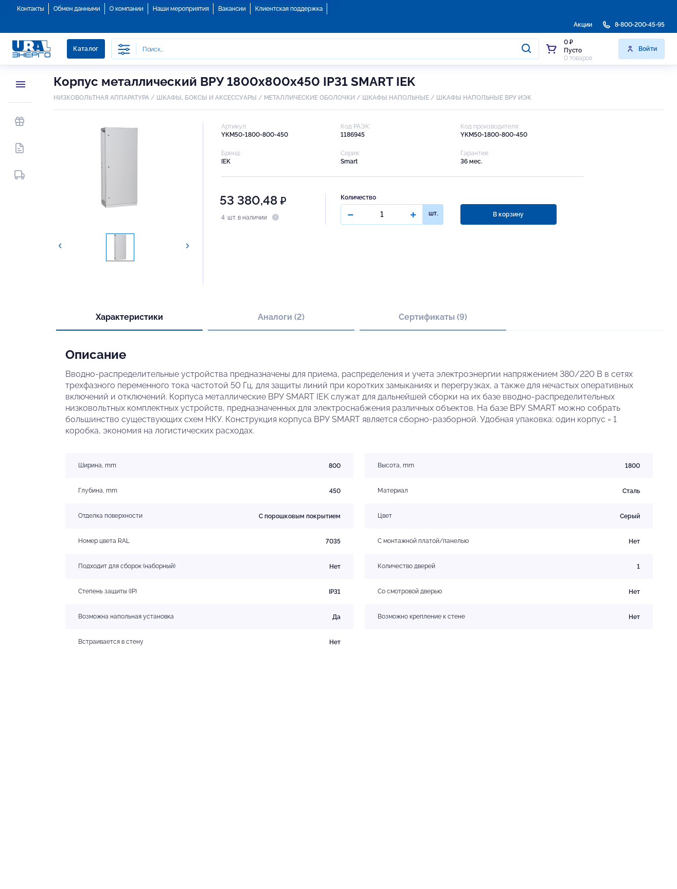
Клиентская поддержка (289, 8)
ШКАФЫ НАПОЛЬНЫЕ (395, 97)
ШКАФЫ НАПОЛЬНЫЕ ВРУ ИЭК (483, 97)
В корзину (507, 214)
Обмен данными (77, 8)
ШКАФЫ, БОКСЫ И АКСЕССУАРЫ (206, 97)
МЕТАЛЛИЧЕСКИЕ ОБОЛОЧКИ (309, 97)
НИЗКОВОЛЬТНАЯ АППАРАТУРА (101, 97)
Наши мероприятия (181, 8)
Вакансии (232, 8)
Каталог (86, 48)
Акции (583, 24)
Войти (641, 49)
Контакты (30, 8)
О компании (127, 8)
